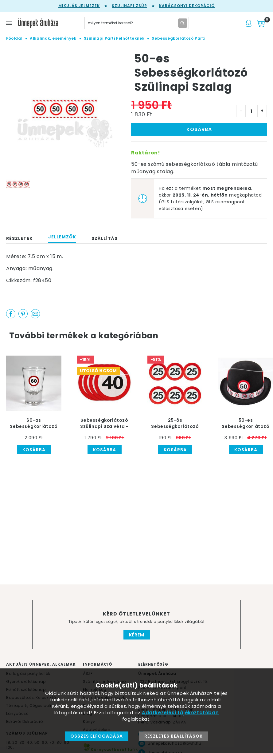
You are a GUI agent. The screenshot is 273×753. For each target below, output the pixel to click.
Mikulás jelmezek (79, 5)
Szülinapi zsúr (129, 5)
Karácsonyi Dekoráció (187, 5)
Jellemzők (62, 237)
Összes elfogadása (96, 736)
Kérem (136, 635)
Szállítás (105, 238)
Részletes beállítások (173, 736)
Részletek (19, 238)
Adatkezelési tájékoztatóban (180, 712)
